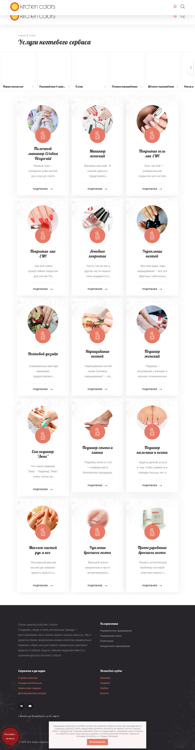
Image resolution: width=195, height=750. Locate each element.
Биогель (104, 696)
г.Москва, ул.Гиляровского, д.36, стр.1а (102, 3)
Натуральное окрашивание (115, 648)
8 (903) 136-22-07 (62, 3)
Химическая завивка (29, 691)
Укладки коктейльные (30, 686)
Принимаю (97, 742)
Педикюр (105, 686)
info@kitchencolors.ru (29, 3)
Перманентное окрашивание (116, 633)
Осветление (106, 643)
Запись (179, 3)
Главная (22, 35)
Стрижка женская (27, 681)
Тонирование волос (111, 638)
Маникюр (105, 681)
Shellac (104, 691)
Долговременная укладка (32, 696)
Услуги (32, 35)
